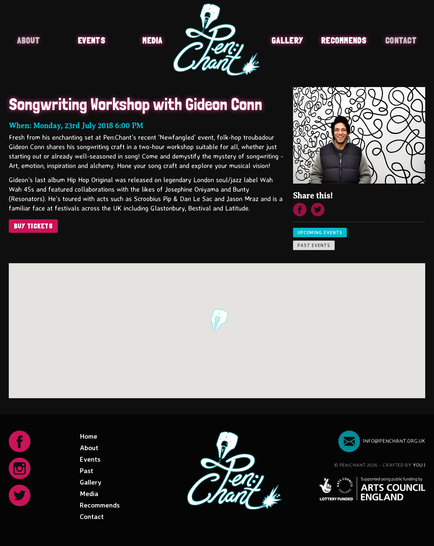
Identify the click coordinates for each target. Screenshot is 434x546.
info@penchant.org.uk (381, 440)
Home (88, 436)
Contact (401, 40)
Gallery (287, 40)
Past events (314, 245)
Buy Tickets (33, 226)
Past (86, 470)
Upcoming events (319, 232)
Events (91, 40)
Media (152, 40)
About (28, 40)
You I (419, 465)
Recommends (344, 40)
